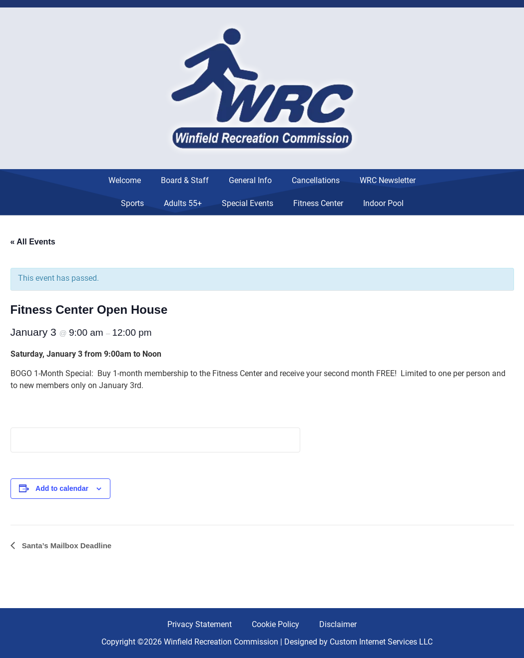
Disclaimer (338, 624)
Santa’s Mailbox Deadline (66, 545)
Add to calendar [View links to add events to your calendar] (61, 488)
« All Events (32, 241)
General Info (250, 180)
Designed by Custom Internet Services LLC (358, 642)
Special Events (247, 203)
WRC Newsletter (388, 180)
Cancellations (316, 180)
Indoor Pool (383, 203)
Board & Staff (185, 180)
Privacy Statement (199, 624)
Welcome (124, 180)
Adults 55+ (183, 203)
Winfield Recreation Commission (221, 642)
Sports (132, 203)
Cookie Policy (275, 624)
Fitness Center (318, 203)
